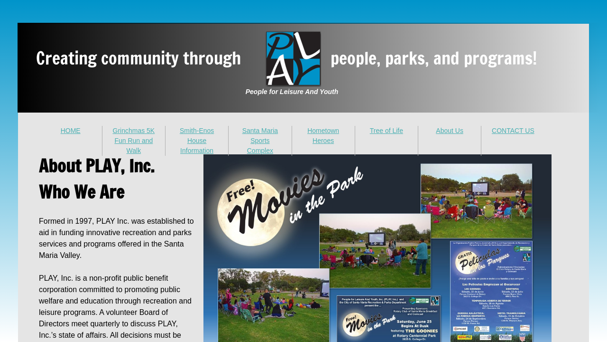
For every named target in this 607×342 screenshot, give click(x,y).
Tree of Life (386, 130)
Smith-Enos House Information (197, 140)
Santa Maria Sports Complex (260, 140)
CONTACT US (513, 130)
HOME (71, 130)
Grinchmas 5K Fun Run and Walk (134, 140)
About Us (449, 130)
